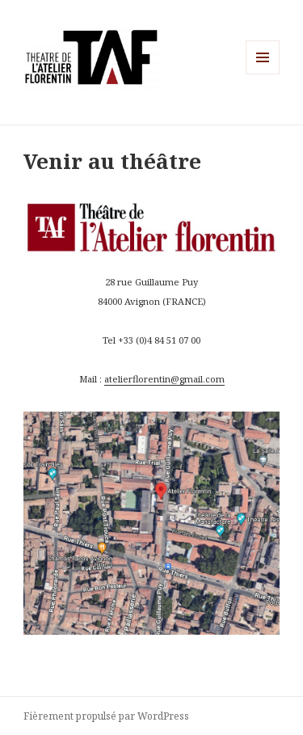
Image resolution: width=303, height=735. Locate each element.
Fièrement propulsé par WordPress (106, 716)
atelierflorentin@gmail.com (164, 379)
